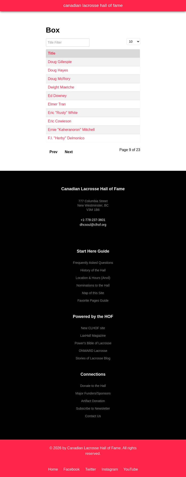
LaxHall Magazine (93, 335)
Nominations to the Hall (93, 285)
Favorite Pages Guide (92, 300)
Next (69, 152)
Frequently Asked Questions (93, 263)
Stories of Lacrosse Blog (93, 358)
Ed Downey (57, 96)
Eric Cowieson (59, 121)
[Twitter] (91, 469)
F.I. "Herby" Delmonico (66, 138)
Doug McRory (59, 79)
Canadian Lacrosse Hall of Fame (93, 5)
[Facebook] (72, 469)
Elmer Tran (57, 104)
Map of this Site (93, 293)
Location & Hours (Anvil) (93, 278)
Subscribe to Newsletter (93, 408)
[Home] (54, 469)
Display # (126, 38)
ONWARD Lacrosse (93, 351)
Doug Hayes (58, 70)
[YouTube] (129, 469)
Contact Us (93, 416)
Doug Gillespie (60, 62)
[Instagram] (110, 469)
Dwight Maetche (61, 87)
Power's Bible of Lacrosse (93, 343)
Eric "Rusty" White (63, 113)
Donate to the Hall (93, 386)
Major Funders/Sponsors (92, 393)
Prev (53, 152)
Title (51, 53)
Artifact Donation (93, 401)
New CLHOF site (93, 328)
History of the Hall (93, 270)
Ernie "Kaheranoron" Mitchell (71, 130)
